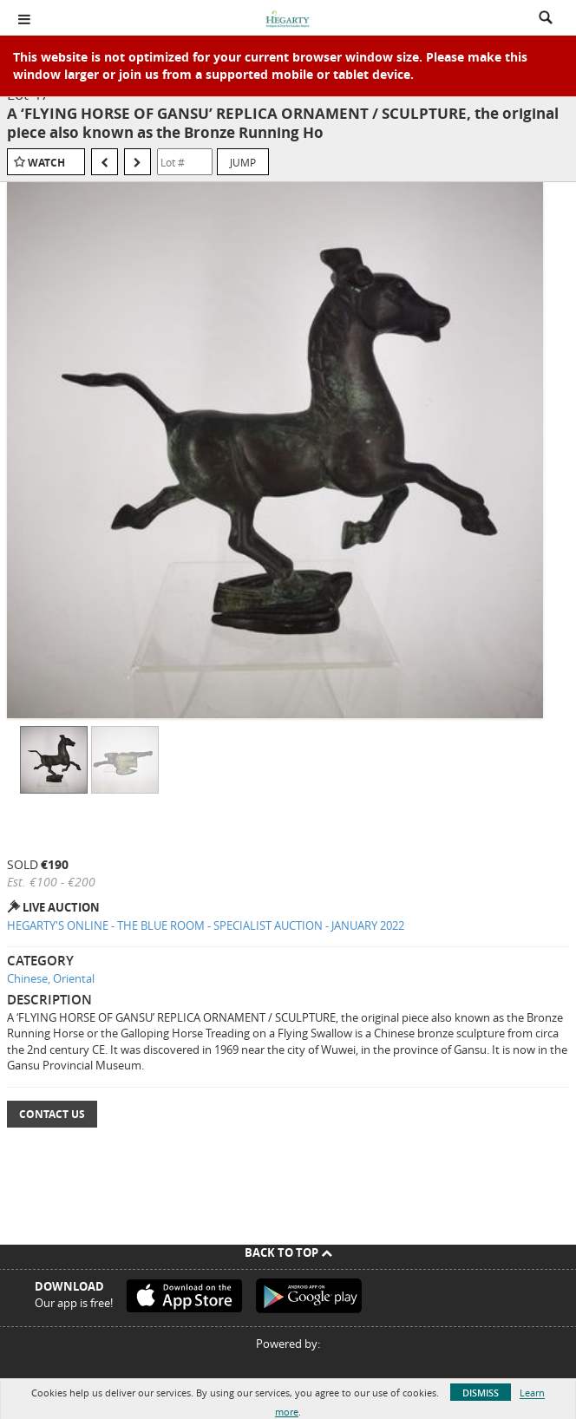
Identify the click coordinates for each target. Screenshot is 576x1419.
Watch (46, 162)
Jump (243, 162)
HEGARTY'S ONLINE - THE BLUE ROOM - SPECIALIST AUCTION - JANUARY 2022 (205, 925)
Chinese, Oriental (51, 978)
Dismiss (480, 1392)
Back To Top (288, 1252)
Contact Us (52, 1114)
